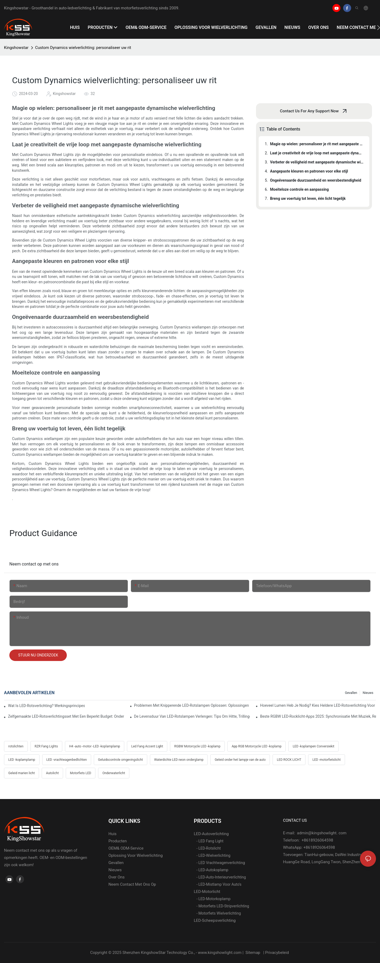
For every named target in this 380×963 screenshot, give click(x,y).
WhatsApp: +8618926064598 (309, 847)
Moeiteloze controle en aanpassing (299, 189)
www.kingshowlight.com (220, 952)
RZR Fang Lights (46, 746)
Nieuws (368, 693)
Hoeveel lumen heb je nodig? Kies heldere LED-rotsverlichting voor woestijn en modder (318, 705)
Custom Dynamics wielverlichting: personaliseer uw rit (83, 47)
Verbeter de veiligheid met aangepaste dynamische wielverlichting (317, 162)
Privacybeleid (277, 952)
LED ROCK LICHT (289, 760)
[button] (378, 27)
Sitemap (253, 952)
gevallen (351, 693)
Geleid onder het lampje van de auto (240, 760)
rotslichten (16, 746)
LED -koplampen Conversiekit (313, 746)
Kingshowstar (16, 47)
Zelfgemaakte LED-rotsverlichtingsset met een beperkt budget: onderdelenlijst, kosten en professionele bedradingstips (66, 716)
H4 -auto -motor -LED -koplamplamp (94, 746)
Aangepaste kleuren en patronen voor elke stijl (309, 171)
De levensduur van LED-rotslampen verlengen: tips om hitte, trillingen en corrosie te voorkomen (192, 716)
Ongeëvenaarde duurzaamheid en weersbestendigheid (315, 180)
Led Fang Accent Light (147, 746)
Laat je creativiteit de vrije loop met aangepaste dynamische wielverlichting (317, 153)
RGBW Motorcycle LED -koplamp (197, 746)
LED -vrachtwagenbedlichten (66, 760)
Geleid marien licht (21, 773)
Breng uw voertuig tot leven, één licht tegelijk (308, 198)
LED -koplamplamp (21, 760)
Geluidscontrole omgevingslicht (120, 760)
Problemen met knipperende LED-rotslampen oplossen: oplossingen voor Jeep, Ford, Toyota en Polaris (192, 705)
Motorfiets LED (80, 773)
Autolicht (52, 773)
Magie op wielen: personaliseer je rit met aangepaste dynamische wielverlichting (317, 144)
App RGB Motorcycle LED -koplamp (256, 746)
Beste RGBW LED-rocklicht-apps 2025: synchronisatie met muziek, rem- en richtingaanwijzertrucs (318, 716)
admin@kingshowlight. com (321, 833)
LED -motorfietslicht (326, 760)
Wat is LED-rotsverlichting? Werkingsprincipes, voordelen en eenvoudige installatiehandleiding (46, 706)
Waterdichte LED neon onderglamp (179, 760)
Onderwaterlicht (113, 773)
